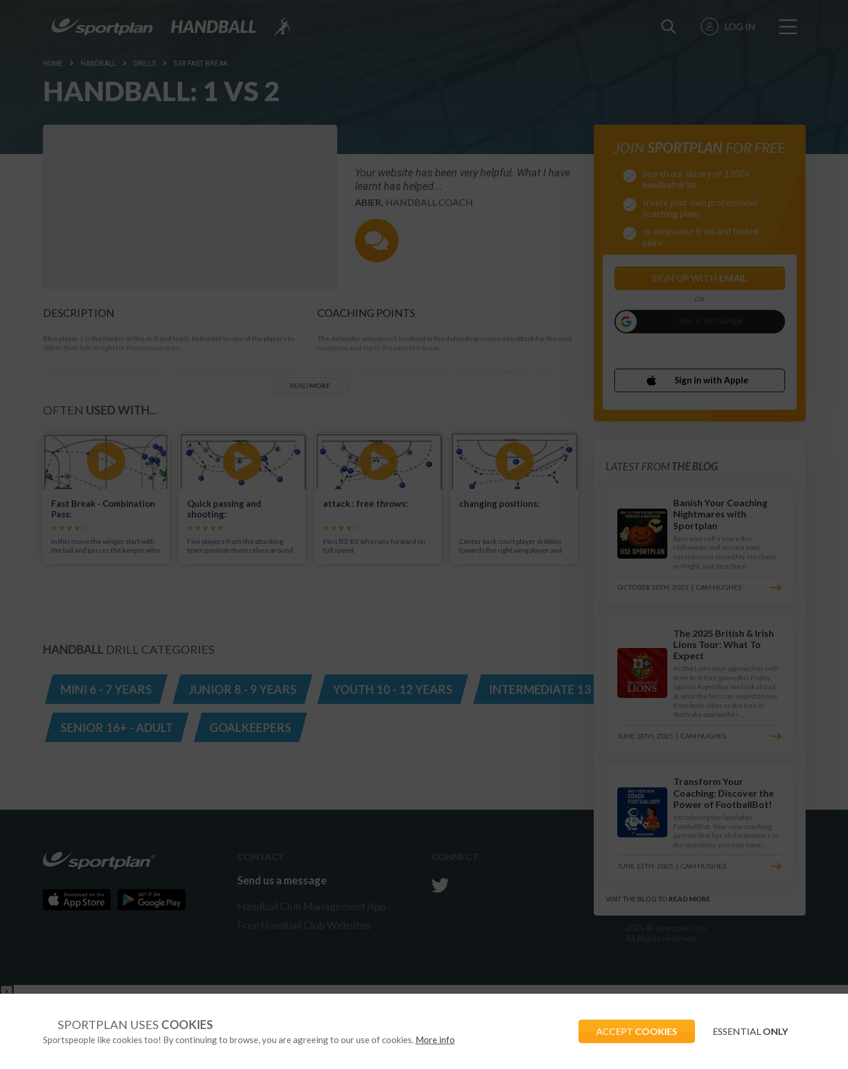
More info (435, 1039)
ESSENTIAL (750, 1031)
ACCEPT (636, 1031)
